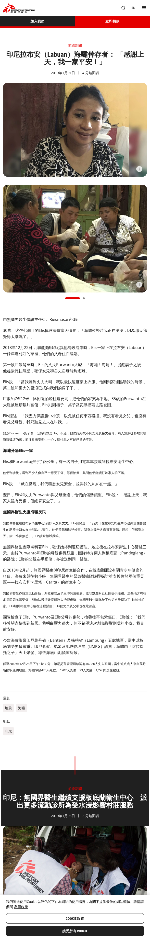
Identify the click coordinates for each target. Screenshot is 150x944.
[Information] (139, 169)
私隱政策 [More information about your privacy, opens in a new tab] (21, 906)
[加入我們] (37, 21)
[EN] (133, 8)
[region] (75, 919)
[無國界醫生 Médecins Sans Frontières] (19, 8)
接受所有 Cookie (75, 931)
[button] (72, 298)
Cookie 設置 (75, 919)
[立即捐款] (112, 21)
